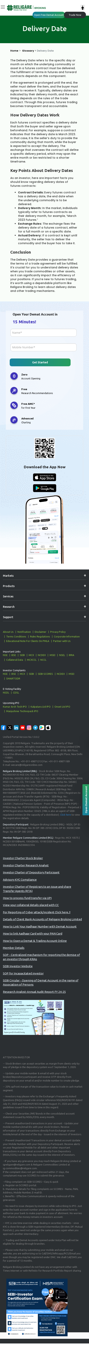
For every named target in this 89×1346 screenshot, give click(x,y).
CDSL (16, 692)
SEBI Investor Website (18, 966)
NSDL (6, 692)
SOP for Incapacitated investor (23, 973)
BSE (13, 655)
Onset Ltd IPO (62, 706)
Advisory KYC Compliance (20, 879)
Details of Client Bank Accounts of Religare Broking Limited (42, 919)
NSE (5, 655)
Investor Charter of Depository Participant (31, 872)
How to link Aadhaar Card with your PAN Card (32, 933)
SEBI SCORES (45, 673)
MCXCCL (31, 659)
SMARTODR (13, 678)
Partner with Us (62, 641)
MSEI (52, 655)
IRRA (71, 655)
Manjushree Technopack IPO (22, 711)
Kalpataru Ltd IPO (41, 706)
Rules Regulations (40, 636)
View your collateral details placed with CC (31, 905)
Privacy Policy (58, 631)
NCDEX (42, 655)
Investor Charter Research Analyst (26, 865)
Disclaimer (40, 631)
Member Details (13, 947)
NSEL (62, 655)
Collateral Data (14, 659)
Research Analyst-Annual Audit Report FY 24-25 (34, 991)
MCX (31, 655)
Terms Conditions (16, 636)
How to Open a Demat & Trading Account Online (35, 940)
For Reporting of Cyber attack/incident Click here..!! (36, 912)
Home (14, 51)
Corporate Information (67, 636)
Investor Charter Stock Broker (23, 858)
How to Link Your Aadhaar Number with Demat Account (40, 926)
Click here (65, 814)
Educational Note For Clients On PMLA (27, 641)
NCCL (43, 659)
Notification (24, 631)
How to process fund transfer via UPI (27, 898)
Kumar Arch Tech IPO (15, 706)
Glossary (28, 51)
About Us (8, 631)
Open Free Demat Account (49, 14)
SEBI (22, 655)
